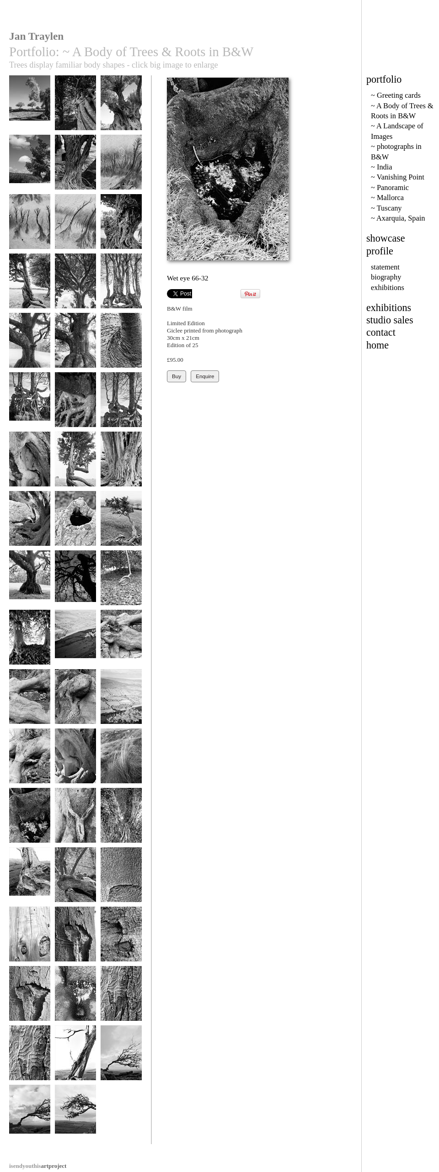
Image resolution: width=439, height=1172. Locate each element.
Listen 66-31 (29, 463)
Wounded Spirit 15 (75, 938)
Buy (176, 376)
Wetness (75, 997)
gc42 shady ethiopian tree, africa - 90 (75, 291)
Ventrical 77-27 (75, 760)
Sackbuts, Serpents (121, 404)
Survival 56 (121, 1057)
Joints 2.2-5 (121, 641)
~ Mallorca (387, 197)
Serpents (29, 404)
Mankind (29, 582)
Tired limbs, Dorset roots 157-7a (29, 885)
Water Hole (75, 522)
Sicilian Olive (121, 107)
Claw (75, 404)
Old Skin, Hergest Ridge (121, 467)
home (377, 345)
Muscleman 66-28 (29, 522)
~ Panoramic (390, 187)
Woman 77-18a (121, 819)
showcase (385, 238)
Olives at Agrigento (29, 110)
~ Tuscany (386, 208)
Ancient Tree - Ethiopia (121, 229)
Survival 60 (29, 1116)
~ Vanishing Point (397, 177)
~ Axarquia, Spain (398, 218)
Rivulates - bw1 (75, 226)
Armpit (121, 344)
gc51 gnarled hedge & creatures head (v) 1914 (121, 291)
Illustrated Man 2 (121, 997)
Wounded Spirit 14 (29, 997)
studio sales (389, 320)
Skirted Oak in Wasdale (29, 348)
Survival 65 (75, 1116)
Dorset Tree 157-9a (75, 1060)
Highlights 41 (121, 701)
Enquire (205, 376)
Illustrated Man (29, 1057)
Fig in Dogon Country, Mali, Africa (75, 173)
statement (385, 267)
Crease (121, 879)
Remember (121, 582)
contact (381, 332)
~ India (381, 167)
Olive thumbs (75, 879)
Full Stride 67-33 (75, 463)
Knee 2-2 (29, 760)
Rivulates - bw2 (29, 226)
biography (386, 277)
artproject (37, 1165)
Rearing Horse (75, 582)
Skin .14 (29, 938)
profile (379, 251)
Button (121, 938)
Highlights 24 (75, 641)
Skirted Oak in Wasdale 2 (75, 348)
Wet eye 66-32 (29, 819)
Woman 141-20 (75, 819)
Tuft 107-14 (121, 760)
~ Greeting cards (396, 95)
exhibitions (387, 287)
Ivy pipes (75, 107)
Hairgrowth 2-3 (75, 701)
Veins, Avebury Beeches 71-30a (29, 645)
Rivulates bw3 (121, 166)
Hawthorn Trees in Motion (29, 288)
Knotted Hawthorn (121, 522)
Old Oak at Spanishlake (29, 170)
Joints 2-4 (29, 701)
